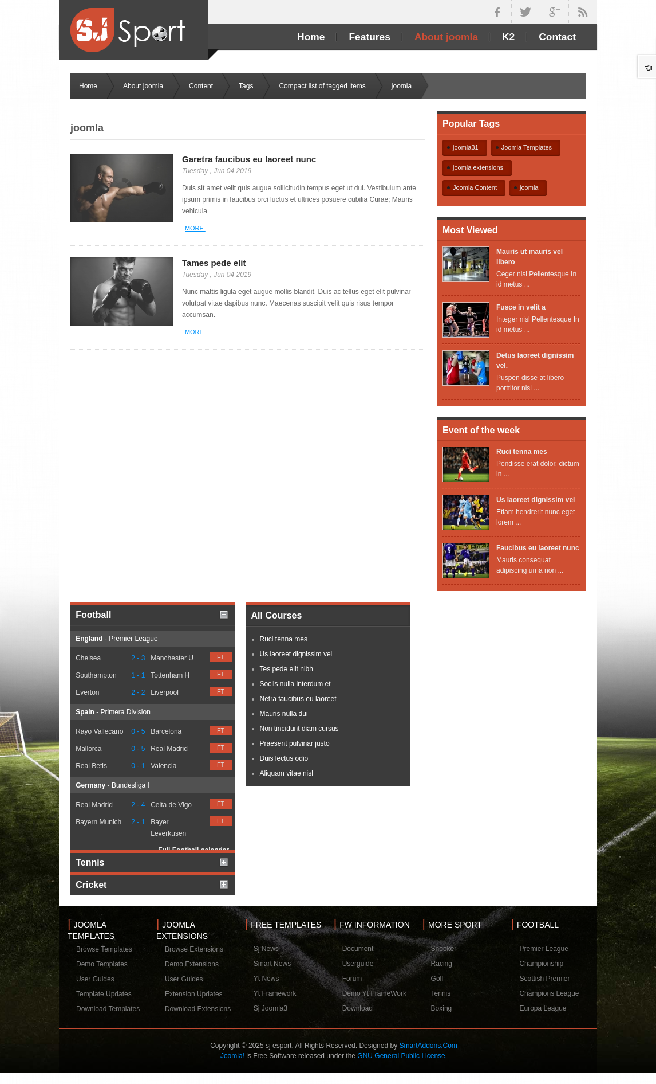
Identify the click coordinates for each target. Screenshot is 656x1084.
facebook (497, 12)
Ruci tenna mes (521, 452)
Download (357, 1008)
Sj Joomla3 (270, 1008)
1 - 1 (138, 675)
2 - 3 (138, 658)
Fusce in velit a (521, 307)
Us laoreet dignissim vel (535, 500)
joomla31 (466, 147)
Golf (437, 979)
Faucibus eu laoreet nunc (537, 548)
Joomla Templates (526, 147)
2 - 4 (138, 805)
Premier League (543, 949)
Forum (352, 979)
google (554, 12)
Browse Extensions (194, 949)
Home (88, 86)
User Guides (95, 979)
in (582, 12)
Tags (246, 86)
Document (358, 949)
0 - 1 (138, 766)
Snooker (444, 949)
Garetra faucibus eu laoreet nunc (249, 159)
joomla (529, 187)
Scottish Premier (544, 979)
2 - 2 (138, 692)
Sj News (266, 949)
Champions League (549, 993)
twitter (525, 12)
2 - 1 (138, 822)
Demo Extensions (192, 964)
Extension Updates (194, 994)
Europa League (542, 1008)
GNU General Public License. (402, 1056)
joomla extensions (478, 167)
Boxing (441, 1008)
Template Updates (104, 994)
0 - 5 (138, 731)
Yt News (266, 979)
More (195, 228)
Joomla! (232, 1056)
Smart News (272, 964)
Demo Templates (102, 964)
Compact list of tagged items (322, 86)
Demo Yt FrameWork (374, 993)
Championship (541, 964)
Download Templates (108, 1009)
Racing (441, 964)
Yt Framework (275, 993)
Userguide (358, 964)
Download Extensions (198, 1009)
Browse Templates (104, 949)
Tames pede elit (214, 263)
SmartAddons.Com (428, 1046)
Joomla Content (475, 187)
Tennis (441, 993)
